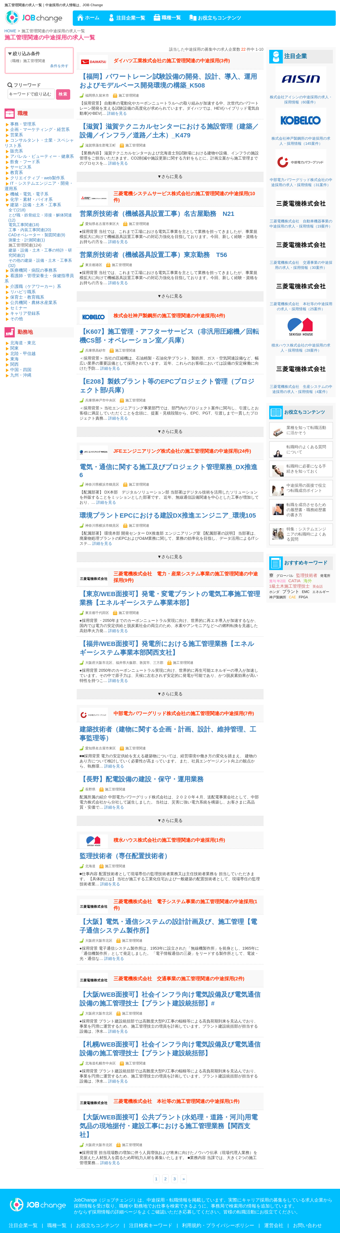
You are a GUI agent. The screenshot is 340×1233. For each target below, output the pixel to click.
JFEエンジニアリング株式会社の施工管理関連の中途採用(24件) (182, 451)
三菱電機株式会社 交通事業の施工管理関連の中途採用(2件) (179, 978)
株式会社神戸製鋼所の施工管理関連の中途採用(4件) (169, 315)
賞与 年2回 (277, 581)
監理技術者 (306, 575)
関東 (14, 348)
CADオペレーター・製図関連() (36, 235)
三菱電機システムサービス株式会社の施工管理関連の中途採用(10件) (184, 197)
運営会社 (273, 1225)
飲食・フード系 (25, 161)
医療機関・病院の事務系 (33, 270)
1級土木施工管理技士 (289, 586)
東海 (14, 358)
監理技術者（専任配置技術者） (125, 856)
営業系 (16, 134)
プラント (290, 591)
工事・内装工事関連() (29, 230)
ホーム (92, 17)
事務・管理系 (23, 124)
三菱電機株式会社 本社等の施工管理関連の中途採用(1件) (177, 1101)
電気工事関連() (23, 224)
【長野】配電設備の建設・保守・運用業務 (142, 779)
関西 (14, 364)
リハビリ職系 (23, 291)
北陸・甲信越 (23, 353)
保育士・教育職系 (27, 297)
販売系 (16, 150)
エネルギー (320, 592)
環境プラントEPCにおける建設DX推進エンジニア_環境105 (168, 515)
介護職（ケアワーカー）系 (35, 286)
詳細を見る (117, 113)
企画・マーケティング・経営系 (40, 129)
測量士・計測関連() (26, 240)
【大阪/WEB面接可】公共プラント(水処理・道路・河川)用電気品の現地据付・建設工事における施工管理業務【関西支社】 (169, 1126)
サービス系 (20, 167)
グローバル (284, 576)
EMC (306, 592)
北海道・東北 (23, 342)
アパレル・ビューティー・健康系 (42, 156)
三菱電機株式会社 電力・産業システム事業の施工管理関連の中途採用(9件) (186, 577)
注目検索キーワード (150, 1225)
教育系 (16, 172)
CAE (292, 597)
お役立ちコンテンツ (219, 18)
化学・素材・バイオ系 (31, 199)
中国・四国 (20, 369)
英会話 (318, 586)
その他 (16, 318)
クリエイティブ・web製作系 (37, 177)
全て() (17, 210)
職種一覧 (171, 17)
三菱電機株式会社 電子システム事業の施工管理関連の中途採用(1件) (185, 905)
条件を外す (59, 66)
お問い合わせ (307, 1225)
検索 (63, 94)
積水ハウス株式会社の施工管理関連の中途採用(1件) (169, 840)
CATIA (294, 580)
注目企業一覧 (130, 18)
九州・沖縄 (20, 375)
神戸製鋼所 (277, 597)
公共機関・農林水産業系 (33, 302)
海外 (307, 580)
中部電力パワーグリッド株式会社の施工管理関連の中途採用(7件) (184, 713)
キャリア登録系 (25, 313)
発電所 (325, 576)
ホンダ (274, 592)
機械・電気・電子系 (29, 194)
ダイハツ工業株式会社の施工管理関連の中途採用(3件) (172, 60)
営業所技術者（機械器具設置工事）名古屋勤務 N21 (157, 213)
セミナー (18, 307)
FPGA (303, 597)
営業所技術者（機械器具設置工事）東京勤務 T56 (153, 254)
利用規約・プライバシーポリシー (218, 1225)
